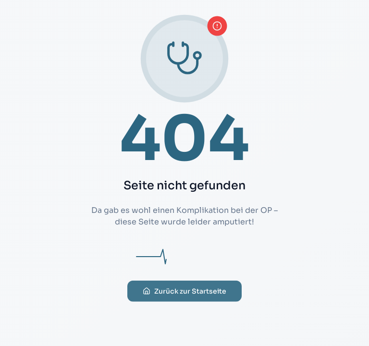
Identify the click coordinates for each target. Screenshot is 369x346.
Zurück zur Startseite (184, 293)
